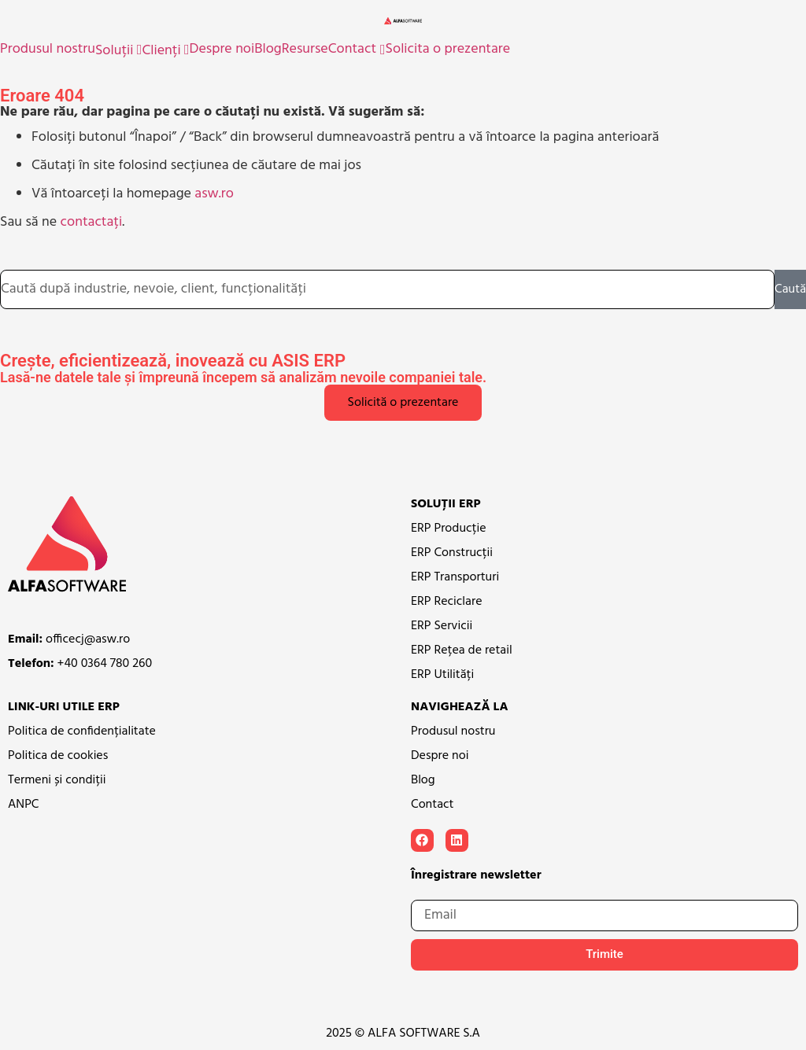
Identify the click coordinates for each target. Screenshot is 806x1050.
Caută (790, 289)
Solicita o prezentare (448, 49)
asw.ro (214, 193)
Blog (267, 49)
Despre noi (222, 49)
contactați (92, 222)
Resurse (305, 49)
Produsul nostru (47, 49)
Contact (352, 49)
